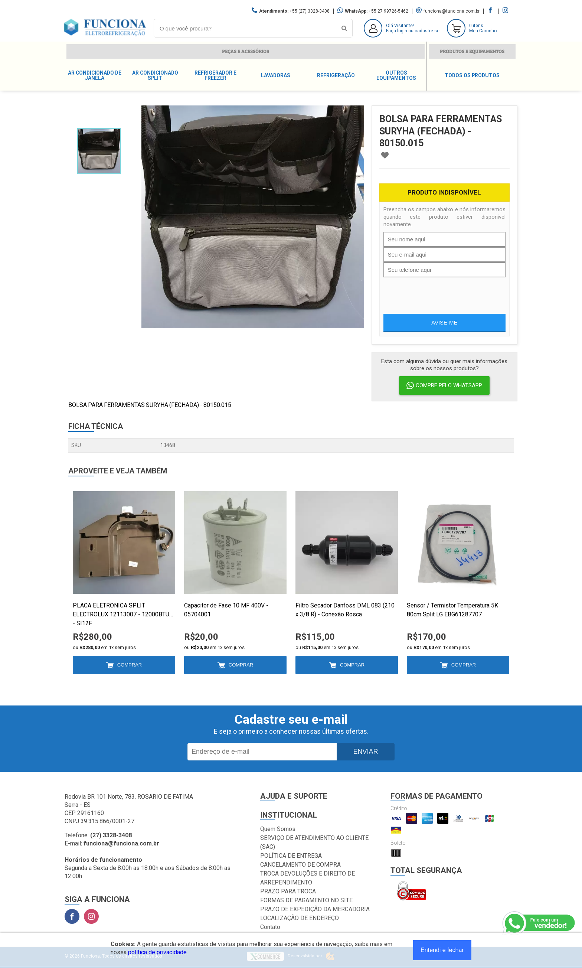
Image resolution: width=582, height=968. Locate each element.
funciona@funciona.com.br (452, 11)
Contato (270, 926)
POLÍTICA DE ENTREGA (291, 855)
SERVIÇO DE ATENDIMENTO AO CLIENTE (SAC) (314, 842)
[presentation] (439, 291)
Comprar (129, 665)
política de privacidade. (158, 952)
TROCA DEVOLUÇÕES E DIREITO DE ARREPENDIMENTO (307, 878)
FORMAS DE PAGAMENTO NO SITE (306, 900)
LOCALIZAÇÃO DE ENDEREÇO (299, 918)
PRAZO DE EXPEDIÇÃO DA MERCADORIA (315, 909)
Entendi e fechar (442, 950)
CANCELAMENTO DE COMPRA (300, 864)
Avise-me (444, 322)
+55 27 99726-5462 (388, 11)
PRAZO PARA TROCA (288, 891)
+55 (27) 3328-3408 (310, 11)
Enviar (365, 751)
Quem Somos (277, 828)
